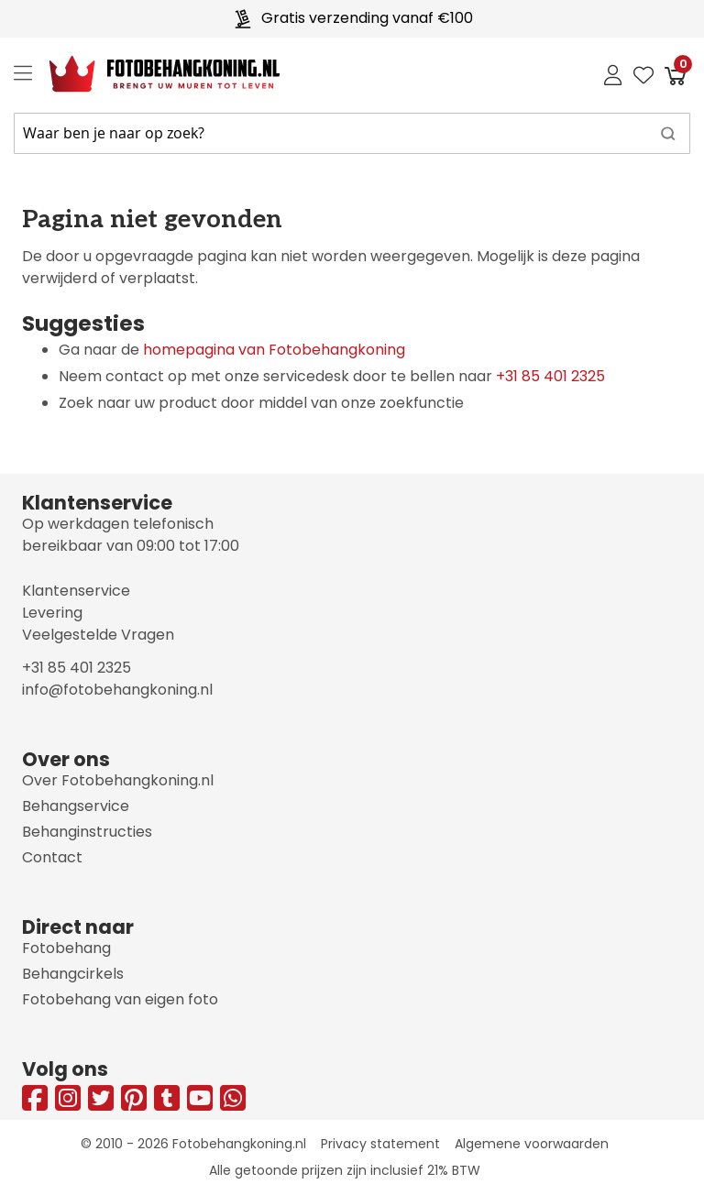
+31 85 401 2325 (550, 376)
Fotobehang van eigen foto (120, 999)
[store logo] (150, 74)
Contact (52, 857)
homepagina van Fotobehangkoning (274, 349)
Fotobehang (66, 948)
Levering (52, 612)
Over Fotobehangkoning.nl (118, 780)
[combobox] (352, 133)
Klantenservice (76, 590)
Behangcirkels (73, 973)
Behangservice (75, 806)
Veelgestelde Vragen (98, 634)
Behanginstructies (87, 831)
